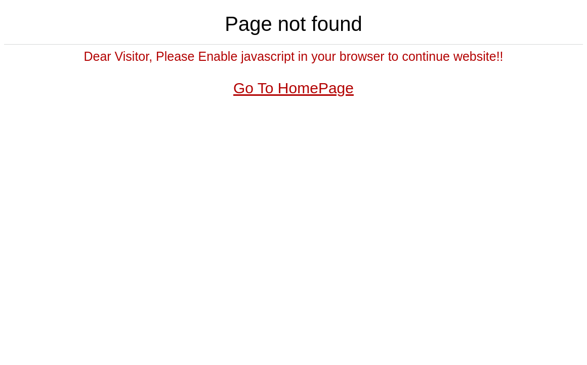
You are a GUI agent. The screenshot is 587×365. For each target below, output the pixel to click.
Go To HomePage (293, 88)
